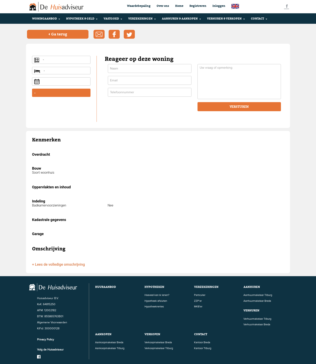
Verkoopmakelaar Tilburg (158, 347)
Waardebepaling (139, 6)
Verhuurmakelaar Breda (256, 324)
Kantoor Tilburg (202, 347)
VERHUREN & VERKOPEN (226, 18)
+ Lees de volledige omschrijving (58, 264)
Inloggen (218, 6)
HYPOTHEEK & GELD (82, 18)
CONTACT (259, 18)
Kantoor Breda (202, 342)
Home (179, 6)
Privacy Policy (45, 339)
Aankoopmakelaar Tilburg (109, 347)
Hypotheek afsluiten (155, 300)
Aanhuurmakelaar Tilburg (257, 294)
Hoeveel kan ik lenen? (156, 294)
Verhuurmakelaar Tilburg (257, 318)
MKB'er (198, 306)
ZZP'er (198, 300)
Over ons (163, 6)
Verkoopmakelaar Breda (158, 342)
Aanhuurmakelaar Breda (257, 300)
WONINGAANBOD (46, 18)
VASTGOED (113, 18)
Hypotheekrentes (154, 306)
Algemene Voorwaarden (52, 322)
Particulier (199, 294)
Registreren (197, 6)
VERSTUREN (239, 106)
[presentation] (138, 107)
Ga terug (57, 34)
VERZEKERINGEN (142, 18)
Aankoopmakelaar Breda (109, 342)
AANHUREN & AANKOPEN (181, 18)
